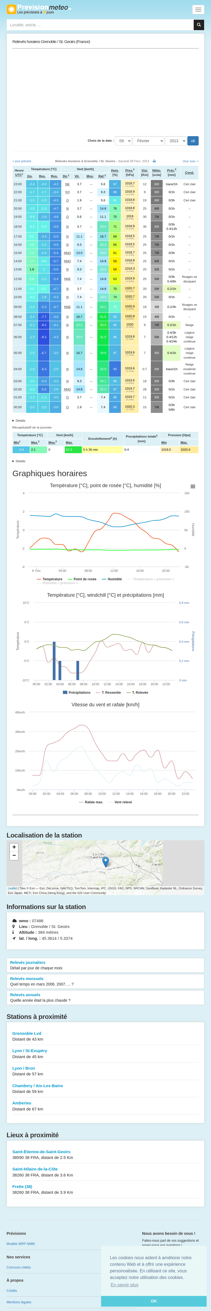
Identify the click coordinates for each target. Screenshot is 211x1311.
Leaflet (12, 888)
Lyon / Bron (105, 1071)
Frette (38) (105, 1189)
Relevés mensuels (105, 981)
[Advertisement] (105, 92)
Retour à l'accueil (39, 9)
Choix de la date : (101, 140)
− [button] (14, 856)
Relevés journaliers (105, 965)
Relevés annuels (105, 998)
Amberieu (105, 1106)
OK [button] (154, 1301)
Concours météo (19, 1267)
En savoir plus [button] (124, 1285)
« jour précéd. (22, 161)
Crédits (12, 1291)
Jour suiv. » (191, 161)
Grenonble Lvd (105, 1036)
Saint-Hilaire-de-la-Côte (105, 1172)
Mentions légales (19, 1302)
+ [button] (14, 848)
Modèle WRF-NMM (21, 1244)
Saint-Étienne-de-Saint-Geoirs (105, 1155)
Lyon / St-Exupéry (105, 1053)
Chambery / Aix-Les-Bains (105, 1089)
